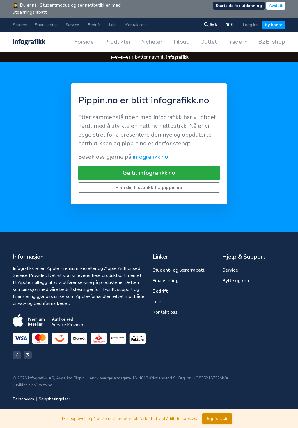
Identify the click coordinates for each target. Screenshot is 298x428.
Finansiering (46, 25)
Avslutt (276, 5)
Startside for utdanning (239, 5)
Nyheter (151, 42)
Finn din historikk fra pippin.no (149, 187)
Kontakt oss (136, 25)
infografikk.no (150, 157)
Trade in (237, 42)
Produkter (117, 42)
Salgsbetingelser (54, 399)
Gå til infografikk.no (149, 173)
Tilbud (181, 42)
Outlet (208, 42)
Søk (210, 25)
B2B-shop (271, 42)
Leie (113, 25)
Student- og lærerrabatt (178, 270)
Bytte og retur (237, 280)
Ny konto (274, 25)
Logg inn (251, 25)
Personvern (23, 399)
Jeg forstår (217, 418)
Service (72, 25)
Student (20, 25)
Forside (84, 42)
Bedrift (94, 25)
